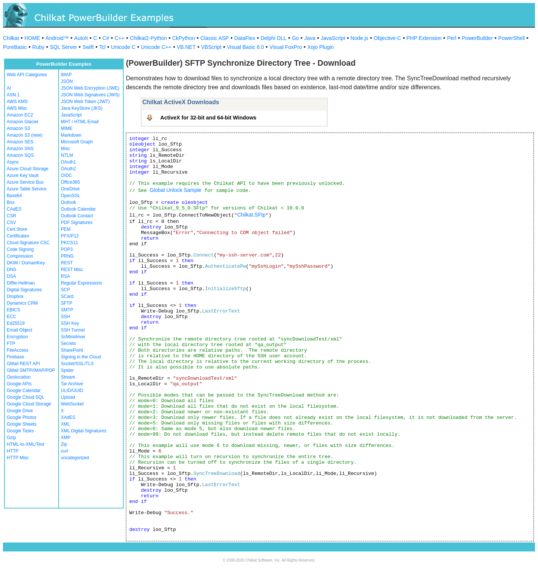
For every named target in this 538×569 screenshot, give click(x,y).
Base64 (14, 195)
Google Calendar (24, 390)
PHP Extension (424, 38)
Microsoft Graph (77, 141)
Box (11, 202)
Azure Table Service (27, 189)
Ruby (38, 47)
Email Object (19, 330)
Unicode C (123, 47)
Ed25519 (16, 323)
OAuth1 (68, 162)
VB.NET (186, 47)
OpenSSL (70, 195)
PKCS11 (69, 242)
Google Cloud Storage (29, 404)
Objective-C (387, 38)
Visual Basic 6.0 (245, 47)
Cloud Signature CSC (28, 242)
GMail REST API (23, 363)
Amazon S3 (18, 128)
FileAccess (17, 350)
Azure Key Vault (22, 175)
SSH (65, 316)
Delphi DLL (273, 38)
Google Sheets (21, 424)
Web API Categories (27, 74)
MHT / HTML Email (80, 121)
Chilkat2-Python (148, 38)
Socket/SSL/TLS (77, 363)
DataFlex (244, 38)
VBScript (211, 47)
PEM (66, 229)
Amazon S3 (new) (24, 135)
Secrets (68, 343)
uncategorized (75, 457)
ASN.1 (13, 94)
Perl (451, 38)
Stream (68, 377)
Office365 (70, 182)
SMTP (67, 310)
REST (67, 262)
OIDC (66, 175)
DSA (11, 276)
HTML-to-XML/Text (25, 444)
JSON (67, 81)
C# (105, 38)
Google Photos (21, 417)
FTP (11, 343)
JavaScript (333, 38)
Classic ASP (214, 38)
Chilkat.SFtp (251, 215)
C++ (119, 38)
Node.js (359, 38)
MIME (66, 128)
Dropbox (15, 296)
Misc (65, 148)
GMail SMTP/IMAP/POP (31, 370)
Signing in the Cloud (81, 357)
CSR (11, 215)
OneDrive (70, 189)
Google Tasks (20, 430)
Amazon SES (20, 141)
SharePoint (72, 350)
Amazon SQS (20, 155)
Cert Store (17, 229)
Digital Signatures (24, 289)
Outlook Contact (77, 215)
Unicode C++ (156, 47)
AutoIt (81, 38)
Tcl (102, 47)
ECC (11, 316)
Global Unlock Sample (176, 190)
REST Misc (72, 269)
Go (295, 38)
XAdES (68, 417)
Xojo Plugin (320, 47)
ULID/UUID (72, 390)
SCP (65, 289)
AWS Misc (17, 108)
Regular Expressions (81, 283)
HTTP (12, 451)
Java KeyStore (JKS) (81, 108)
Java (309, 38)
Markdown (71, 135)
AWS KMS (17, 101)
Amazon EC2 (20, 115)
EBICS (13, 310)
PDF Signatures (77, 222)
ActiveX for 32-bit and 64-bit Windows (208, 118)
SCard (67, 296)
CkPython (183, 38)
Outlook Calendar (78, 209)
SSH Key (70, 323)
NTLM (67, 155)
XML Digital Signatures (83, 430)
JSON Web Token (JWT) (85, 101)
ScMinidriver (73, 336)
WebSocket (72, 404)
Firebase (15, 357)
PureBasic (15, 47)
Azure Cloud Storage (27, 168)
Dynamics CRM (22, 303)
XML (65, 424)
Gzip (11, 437)
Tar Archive (72, 383)
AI (9, 88)
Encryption (17, 336)
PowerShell (511, 38)
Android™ (57, 38)
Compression (20, 256)
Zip (64, 444)
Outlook (68, 202)
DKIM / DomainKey (26, 262)
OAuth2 (68, 168)
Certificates (18, 236)
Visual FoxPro (285, 47)
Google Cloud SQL (25, 397)
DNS (11, 269)
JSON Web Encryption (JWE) (90, 88)
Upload (68, 397)
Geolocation (19, 377)
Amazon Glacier (22, 121)
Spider (67, 370)
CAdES (14, 209)
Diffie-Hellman (21, 283)
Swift (88, 47)
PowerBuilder (477, 38)
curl (64, 451)
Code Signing (20, 249)
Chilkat (11, 38)
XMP (66, 437)
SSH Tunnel (73, 330)
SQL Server (63, 47)
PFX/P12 (70, 236)
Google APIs (19, 383)
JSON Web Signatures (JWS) (90, 94)
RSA (65, 276)
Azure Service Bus (25, 182)
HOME (32, 38)
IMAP (66, 74)
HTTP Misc (18, 457)
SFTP (66, 303)
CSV (11, 222)
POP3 (67, 249)
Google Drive (20, 410)
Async (13, 162)
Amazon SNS (20, 148)
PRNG (67, 256)
